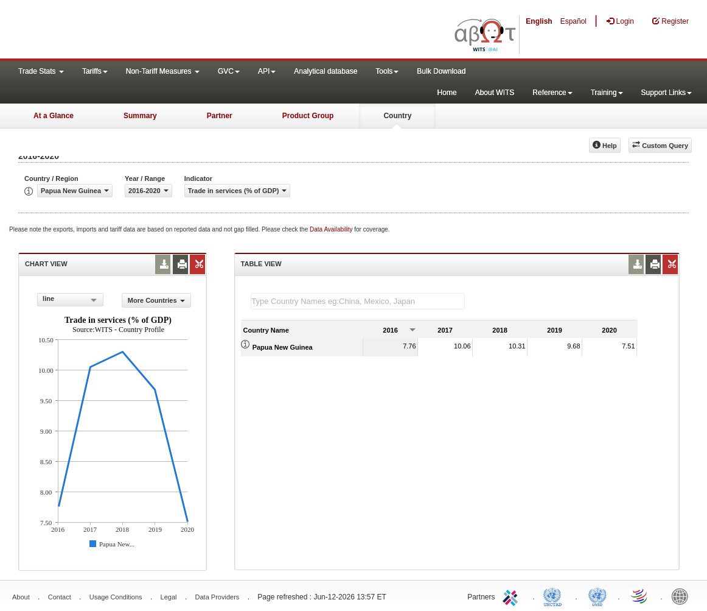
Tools (387, 71)
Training (607, 92)
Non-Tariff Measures (163, 71)
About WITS (495, 92)
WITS (121, 30)
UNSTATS (597, 596)
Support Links (666, 92)
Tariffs (95, 71)
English (539, 21)
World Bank (682, 596)
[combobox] (70, 299)
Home (447, 92)
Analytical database (325, 71)
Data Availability (332, 229)
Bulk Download (441, 71)
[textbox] (358, 301)
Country (397, 115)
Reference (552, 92)
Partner (219, 115)
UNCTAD (555, 596)
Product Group (308, 115)
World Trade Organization (640, 596)
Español (573, 21)
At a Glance (53, 115)
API (267, 71)
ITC (512, 596)
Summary (140, 115)
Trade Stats (41, 71)
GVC (229, 71)
